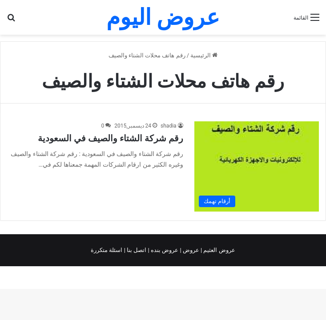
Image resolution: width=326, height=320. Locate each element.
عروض (191, 250)
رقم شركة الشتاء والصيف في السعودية (110, 138)
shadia (169, 126)
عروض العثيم (218, 250)
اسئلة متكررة (107, 250)
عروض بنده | (164, 250)
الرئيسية (203, 55)
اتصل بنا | (136, 250)
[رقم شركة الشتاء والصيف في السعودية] (256, 166)
